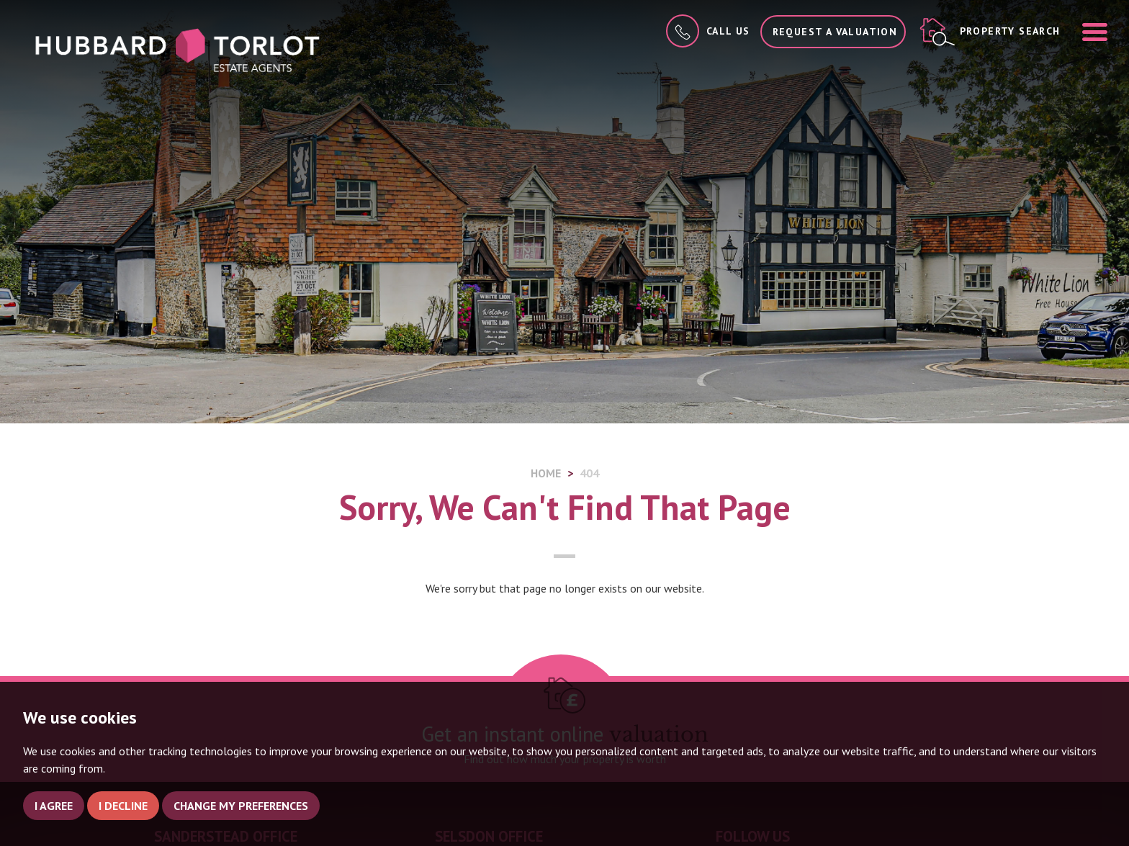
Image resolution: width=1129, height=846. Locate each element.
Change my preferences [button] (241, 805)
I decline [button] (123, 805)
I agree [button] (54, 805)
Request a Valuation (835, 31)
